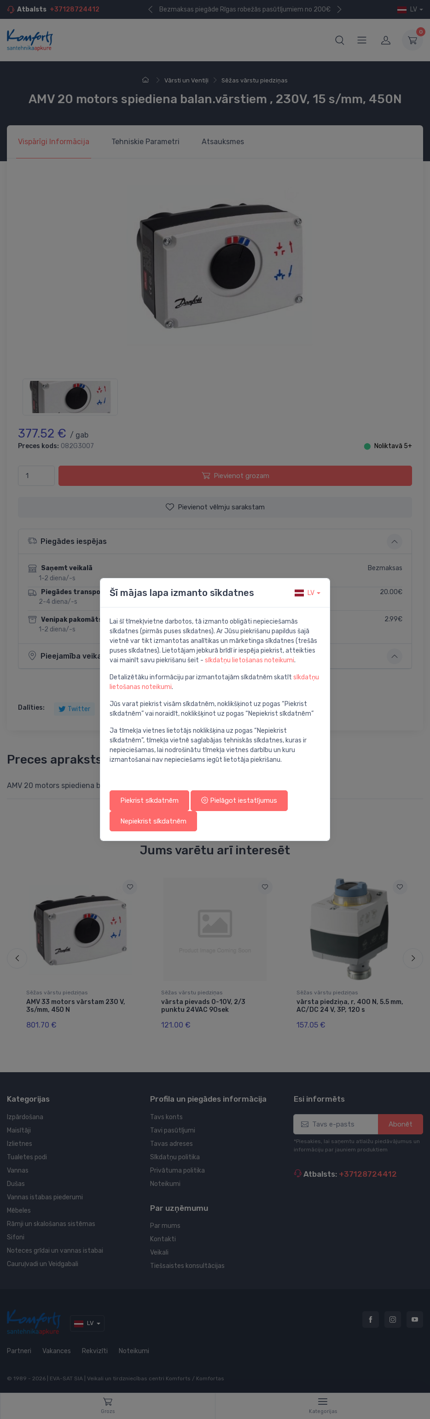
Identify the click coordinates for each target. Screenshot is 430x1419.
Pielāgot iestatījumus (239, 800)
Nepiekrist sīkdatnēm (153, 821)
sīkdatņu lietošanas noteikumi (249, 660)
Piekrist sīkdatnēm (149, 800)
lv (304, 593)
